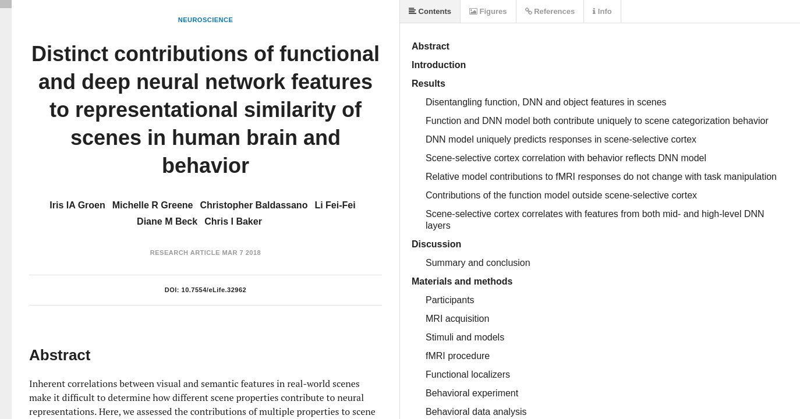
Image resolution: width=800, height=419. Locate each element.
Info (602, 11)
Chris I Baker (233, 221)
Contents (430, 11)
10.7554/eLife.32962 (214, 289)
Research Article (185, 252)
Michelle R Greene (152, 205)
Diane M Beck (167, 221)
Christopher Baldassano (253, 205)
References (550, 11)
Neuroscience (205, 19)
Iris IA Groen (77, 205)
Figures (488, 11)
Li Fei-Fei (334, 205)
